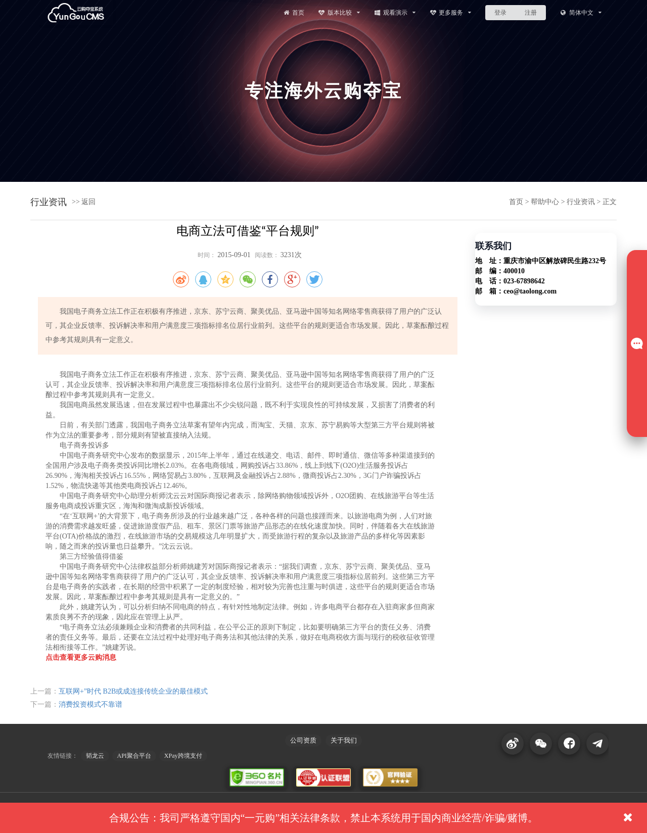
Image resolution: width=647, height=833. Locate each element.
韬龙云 (95, 755)
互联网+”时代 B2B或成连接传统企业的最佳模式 (133, 691)
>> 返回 (84, 202)
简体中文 (581, 12)
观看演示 (394, 12)
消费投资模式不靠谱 (90, 704)
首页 (293, 12)
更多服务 (451, 12)
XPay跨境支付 (183, 755)
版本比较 (339, 12)
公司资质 (303, 740)
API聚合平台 (134, 755)
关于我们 (344, 740)
